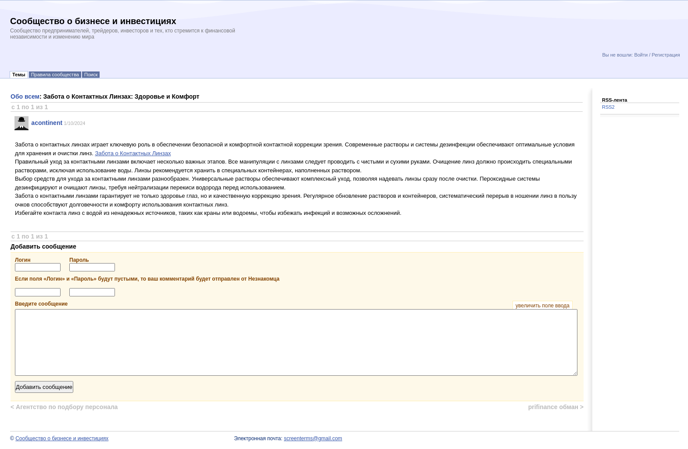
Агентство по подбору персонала (64, 406)
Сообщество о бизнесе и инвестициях (61, 438)
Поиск (90, 74)
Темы (18, 74)
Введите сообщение (294, 304)
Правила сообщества (55, 74)
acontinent (46, 122)
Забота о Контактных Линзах (133, 153)
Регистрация (666, 54)
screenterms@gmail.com (313, 438)
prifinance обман (556, 406)
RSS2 (608, 107)
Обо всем (25, 96)
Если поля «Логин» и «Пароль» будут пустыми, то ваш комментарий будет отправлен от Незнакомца (147, 279)
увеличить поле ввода (543, 306)
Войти (641, 54)
